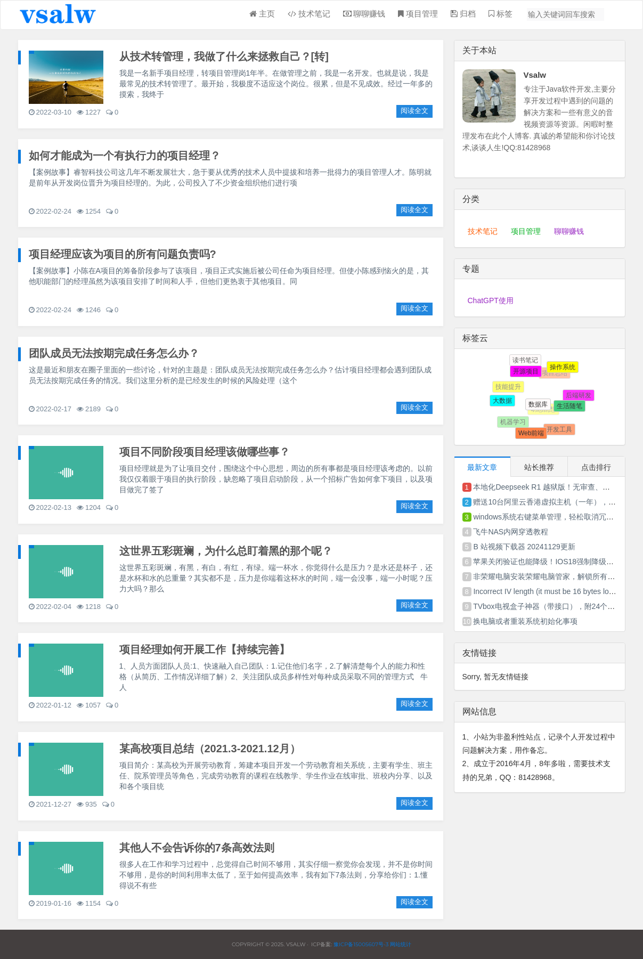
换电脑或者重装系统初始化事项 (525, 621)
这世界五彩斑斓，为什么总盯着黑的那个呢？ (225, 551)
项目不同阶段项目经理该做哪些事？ (204, 452)
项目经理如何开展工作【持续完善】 (204, 649)
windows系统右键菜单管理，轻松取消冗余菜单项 (554, 517)
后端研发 (578, 396)
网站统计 (400, 944)
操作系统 (561, 366)
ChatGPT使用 (491, 300)
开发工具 (560, 430)
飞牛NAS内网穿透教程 (510, 531)
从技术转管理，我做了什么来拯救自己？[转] (224, 56)
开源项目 (524, 369)
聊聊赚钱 (569, 231)
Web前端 (530, 432)
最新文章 (482, 467)
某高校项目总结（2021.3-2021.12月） (209, 748)
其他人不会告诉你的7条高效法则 (196, 848)
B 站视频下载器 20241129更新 (524, 546)
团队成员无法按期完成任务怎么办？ (114, 353)
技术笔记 (483, 231)
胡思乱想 (545, 411)
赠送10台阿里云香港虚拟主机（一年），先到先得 (555, 502)
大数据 (501, 399)
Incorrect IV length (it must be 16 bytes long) (546, 591)
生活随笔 (568, 404)
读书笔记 (526, 360)
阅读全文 (414, 111)
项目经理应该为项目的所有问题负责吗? (122, 254)
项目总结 (556, 374)
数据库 (536, 402)
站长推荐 (539, 467)
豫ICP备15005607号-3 (360, 944)
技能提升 (510, 388)
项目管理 (526, 231)
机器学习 (514, 422)
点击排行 (596, 467)
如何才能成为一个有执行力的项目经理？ (125, 155)
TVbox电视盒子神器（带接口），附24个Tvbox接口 (557, 606)
